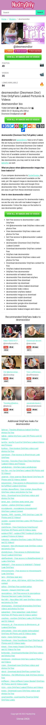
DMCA (26, 719)
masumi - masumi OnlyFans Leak (15, 590)
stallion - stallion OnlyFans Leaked (15, 505)
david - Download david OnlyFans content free (20, 671)
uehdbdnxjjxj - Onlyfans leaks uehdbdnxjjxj (19, 467)
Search (40, 12)
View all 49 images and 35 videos (23, 57)
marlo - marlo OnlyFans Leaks (13, 637)
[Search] (18, 12)
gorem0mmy (22, 140)
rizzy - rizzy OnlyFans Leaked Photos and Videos (22, 687)
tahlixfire (5, 163)
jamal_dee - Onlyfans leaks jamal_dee (17, 502)
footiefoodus (33, 175)
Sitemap (20, 719)
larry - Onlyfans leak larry (11, 577)
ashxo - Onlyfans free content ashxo (16, 586)
